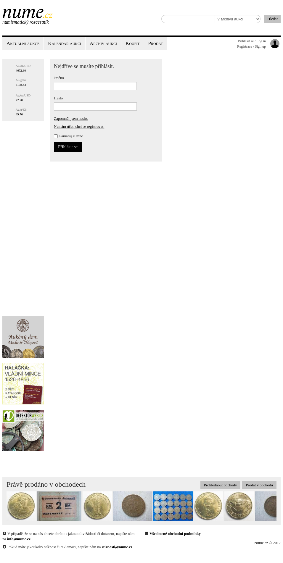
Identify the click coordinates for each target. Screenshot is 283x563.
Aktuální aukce (23, 43)
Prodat (155, 43)
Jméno (59, 77)
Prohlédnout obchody (220, 485)
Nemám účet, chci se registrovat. (79, 126)
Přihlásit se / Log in (252, 41)
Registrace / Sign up (251, 46)
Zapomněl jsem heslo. (71, 118)
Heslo (58, 98)
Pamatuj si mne (68, 136)
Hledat (272, 19)
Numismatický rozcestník (25, 22)
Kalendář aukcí (64, 43)
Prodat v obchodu (259, 485)
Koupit (133, 43)
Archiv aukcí (103, 43)
